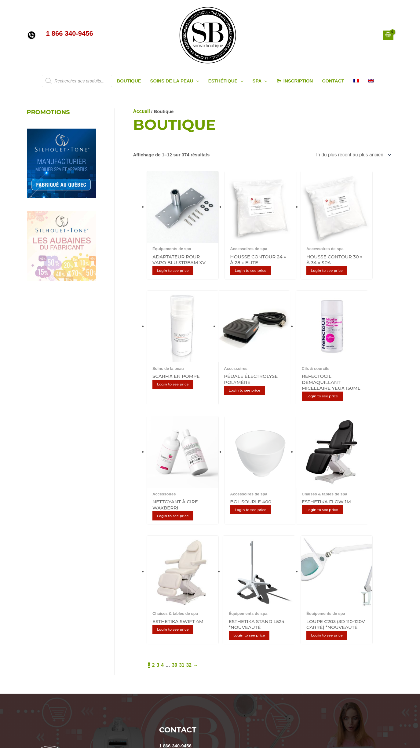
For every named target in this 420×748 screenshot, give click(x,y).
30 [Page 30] (174, 517)
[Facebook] (204, 722)
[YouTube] (164, 722)
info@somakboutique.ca (185, 603)
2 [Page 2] (153, 517)
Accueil (141, 111)
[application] (196, 80)
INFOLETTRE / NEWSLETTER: (222, 643)
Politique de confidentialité (56, 652)
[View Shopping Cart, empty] (388, 35)
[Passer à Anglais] (370, 81)
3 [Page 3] (157, 517)
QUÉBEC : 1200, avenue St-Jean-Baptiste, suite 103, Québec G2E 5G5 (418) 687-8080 (251, 621)
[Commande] (353, 154)
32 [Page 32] (188, 517)
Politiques (38, 646)
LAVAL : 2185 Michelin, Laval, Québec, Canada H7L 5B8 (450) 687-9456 (235, 609)
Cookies (36, 658)
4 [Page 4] (162, 517)
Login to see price (175, 261)
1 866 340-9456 (175, 597)
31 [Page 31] (181, 517)
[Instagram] (184, 722)
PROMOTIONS (49, 112)
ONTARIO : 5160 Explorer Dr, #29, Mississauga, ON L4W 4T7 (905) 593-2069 (240, 615)
